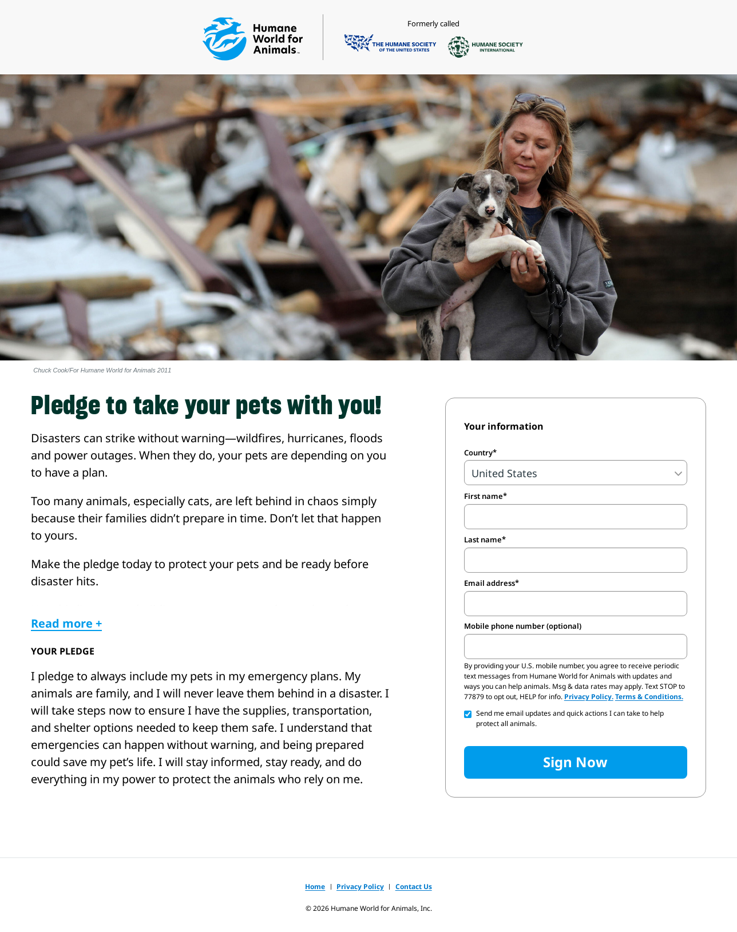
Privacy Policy (360, 886)
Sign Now (575, 761)
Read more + (66, 623)
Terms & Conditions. (649, 696)
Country (478, 452)
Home (315, 886)
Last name (483, 539)
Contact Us (413, 886)
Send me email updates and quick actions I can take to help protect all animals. (570, 718)
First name (483, 496)
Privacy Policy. (588, 696)
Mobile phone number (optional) (522, 626)
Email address (489, 583)
